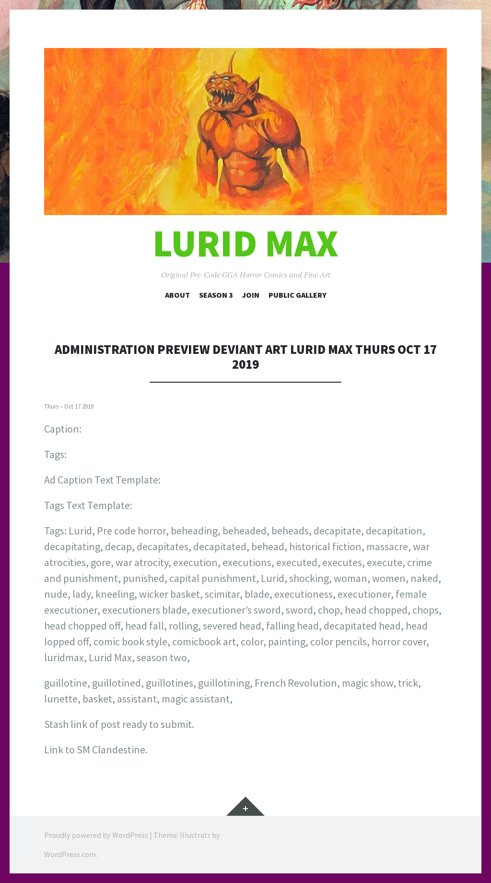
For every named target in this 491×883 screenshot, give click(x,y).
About (177, 295)
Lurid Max (245, 243)
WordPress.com (70, 854)
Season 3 (216, 295)
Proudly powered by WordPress (96, 835)
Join (250, 295)
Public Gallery (298, 295)
